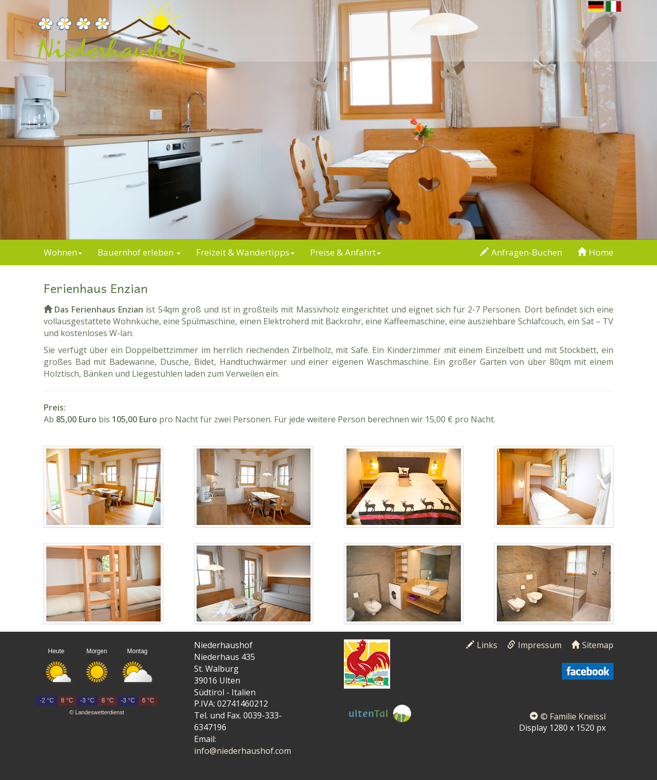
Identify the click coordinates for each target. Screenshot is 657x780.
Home (595, 252)
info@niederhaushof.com (242, 750)
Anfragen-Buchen (521, 252)
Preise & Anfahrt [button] (345, 252)
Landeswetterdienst (99, 712)
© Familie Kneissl (568, 716)
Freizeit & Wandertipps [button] (245, 252)
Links (481, 645)
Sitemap (592, 645)
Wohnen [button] (63, 252)
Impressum (534, 645)
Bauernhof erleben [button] (139, 252)
